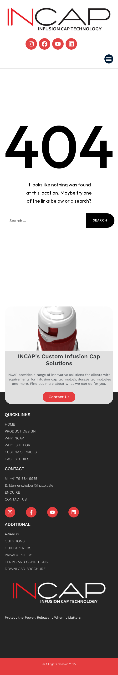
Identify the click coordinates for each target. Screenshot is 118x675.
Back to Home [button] (59, 244)
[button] (108, 58)
